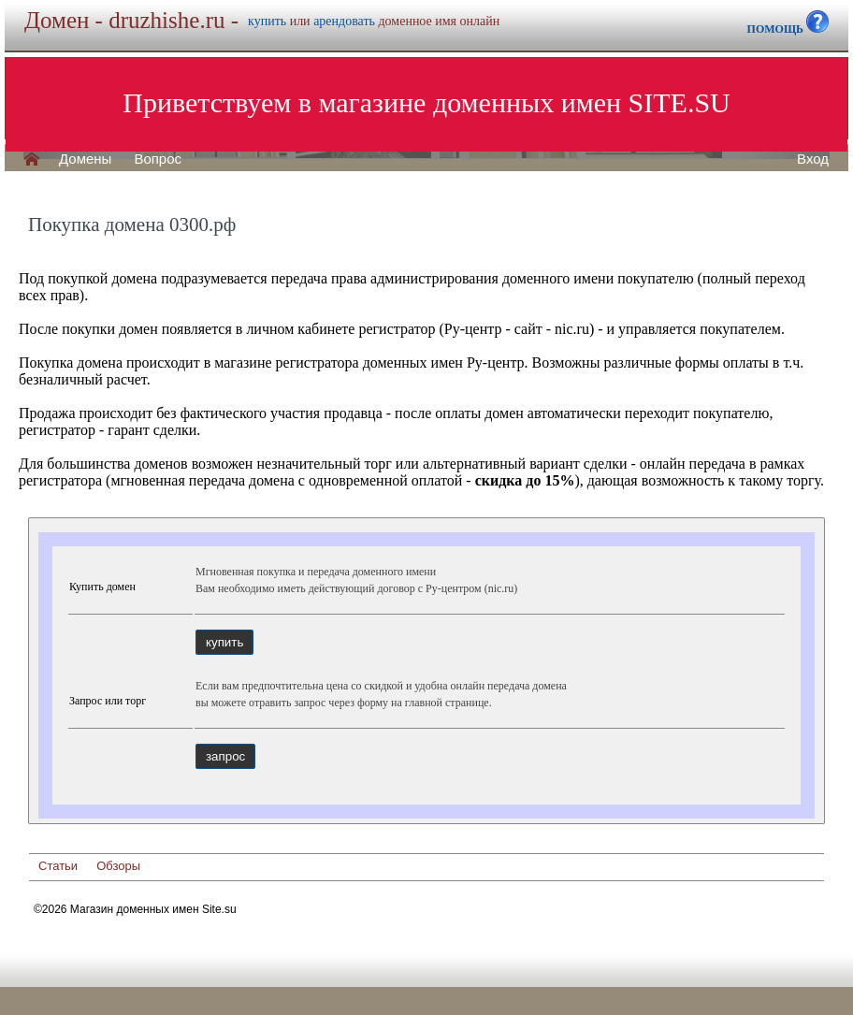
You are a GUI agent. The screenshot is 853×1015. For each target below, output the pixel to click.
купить (267, 21)
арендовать (344, 21)
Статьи (58, 866)
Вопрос (157, 159)
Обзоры (118, 866)
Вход (813, 159)
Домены (85, 159)
